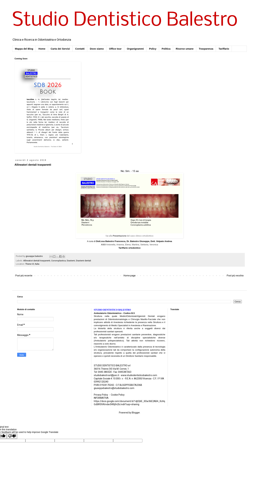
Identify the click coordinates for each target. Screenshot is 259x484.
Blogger (136, 412)
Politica (166, 48)
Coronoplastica (58, 260)
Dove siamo (97, 48)
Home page (130, 275)
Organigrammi (135, 48)
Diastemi (71, 260)
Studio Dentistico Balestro (125, 20)
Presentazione (119, 236)
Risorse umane (185, 48)
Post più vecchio (235, 275)
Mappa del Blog (24, 48)
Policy (152, 48)
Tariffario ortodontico (129, 248)
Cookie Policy (118, 394)
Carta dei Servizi (60, 48)
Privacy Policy (101, 394)
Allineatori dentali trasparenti (36, 260)
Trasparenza (206, 48)
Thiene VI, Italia (32, 264)
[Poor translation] (12, 436)
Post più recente (23, 275)
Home (41, 48)
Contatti (80, 48)
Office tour (115, 48)
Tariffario (224, 48)
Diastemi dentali (83, 260)
